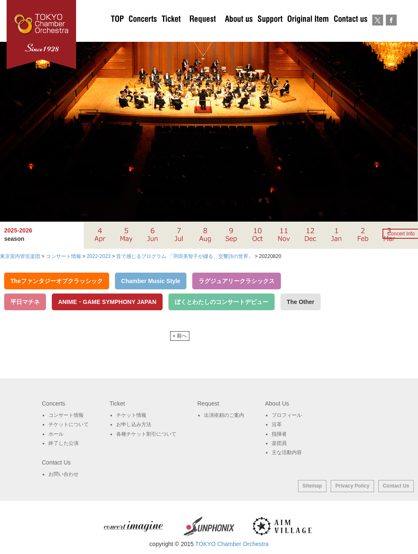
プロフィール (287, 415)
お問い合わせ (350, 33)
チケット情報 (131, 415)
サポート (270, 33)
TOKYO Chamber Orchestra (232, 544)
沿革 (277, 424)
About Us (238, 33)
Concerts (142, 33)
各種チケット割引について (146, 434)
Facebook (391, 33)
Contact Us (396, 486)
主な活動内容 (287, 452)
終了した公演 (63, 443)
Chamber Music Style (151, 281)
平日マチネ (25, 302)
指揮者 (279, 434)
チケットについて (171, 33)
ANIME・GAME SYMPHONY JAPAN (107, 302)
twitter (377, 33)
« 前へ (180, 336)
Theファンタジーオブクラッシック (56, 281)
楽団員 (279, 443)
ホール (56, 434)
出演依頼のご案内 (202, 33)
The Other (300, 302)
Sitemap (312, 486)
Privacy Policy (352, 486)
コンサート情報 (66, 415)
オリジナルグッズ (308, 33)
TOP (117, 33)
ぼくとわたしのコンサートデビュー (221, 302)
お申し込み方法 (133, 424)
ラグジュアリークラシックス (237, 281)
